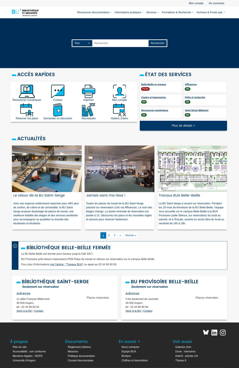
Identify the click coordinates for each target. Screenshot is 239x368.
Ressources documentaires (93, 12)
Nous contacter (130, 347)
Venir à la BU (24, 311)
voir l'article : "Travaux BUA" (66, 264)
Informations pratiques (128, 12)
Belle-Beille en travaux (153, 84)
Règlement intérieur (79, 347)
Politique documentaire (81, 356)
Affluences (191, 84)
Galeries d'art (183, 347)
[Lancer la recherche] (158, 43)
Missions (73, 351)
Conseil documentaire (80, 360)
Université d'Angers (24, 360)
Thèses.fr (180, 360)
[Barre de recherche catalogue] (120, 43)
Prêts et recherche (195, 97)
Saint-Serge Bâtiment (196, 110)
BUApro (126, 356)
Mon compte (196, 3)
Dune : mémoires (185, 351)
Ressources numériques (154, 110)
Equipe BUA (128, 351)
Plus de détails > (183, 125)
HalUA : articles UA (186, 356)
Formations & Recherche (176, 12)
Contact (38, 311)
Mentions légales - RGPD (28, 356)
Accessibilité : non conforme (29, 351)
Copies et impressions (153, 97)
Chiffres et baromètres (134, 360)
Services (151, 12)
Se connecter (216, 3)
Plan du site (20, 347)
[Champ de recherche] (82, 43)
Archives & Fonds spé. (210, 12)
